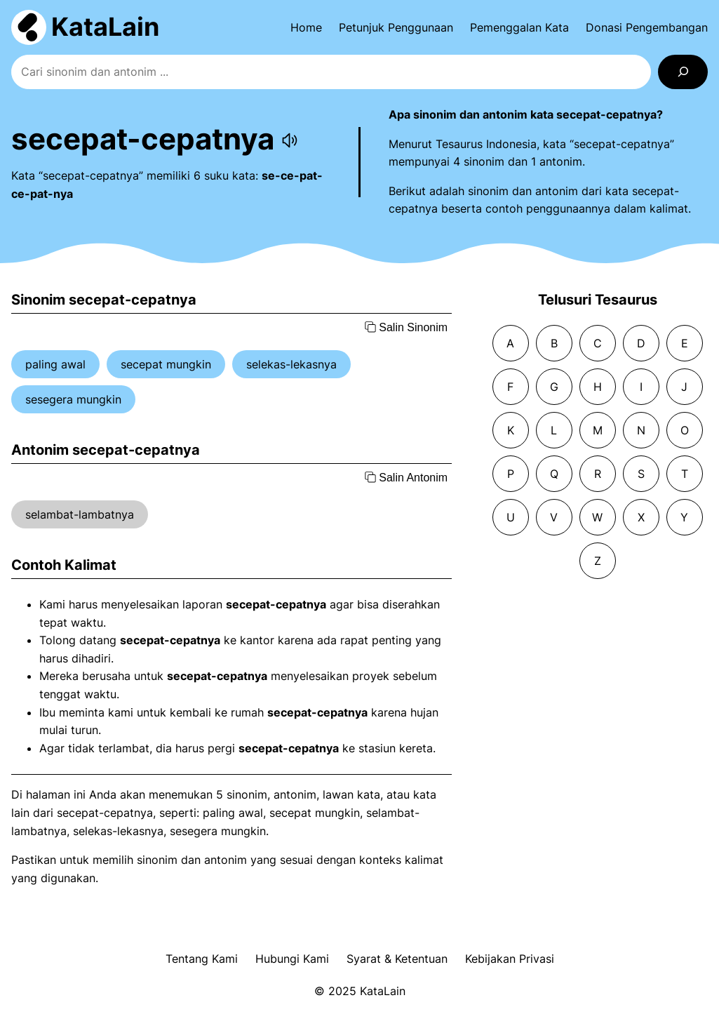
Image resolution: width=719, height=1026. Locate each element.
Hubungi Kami (292, 959)
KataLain (105, 26)
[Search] (683, 72)
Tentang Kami (202, 959)
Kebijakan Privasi (509, 959)
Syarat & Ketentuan (397, 959)
